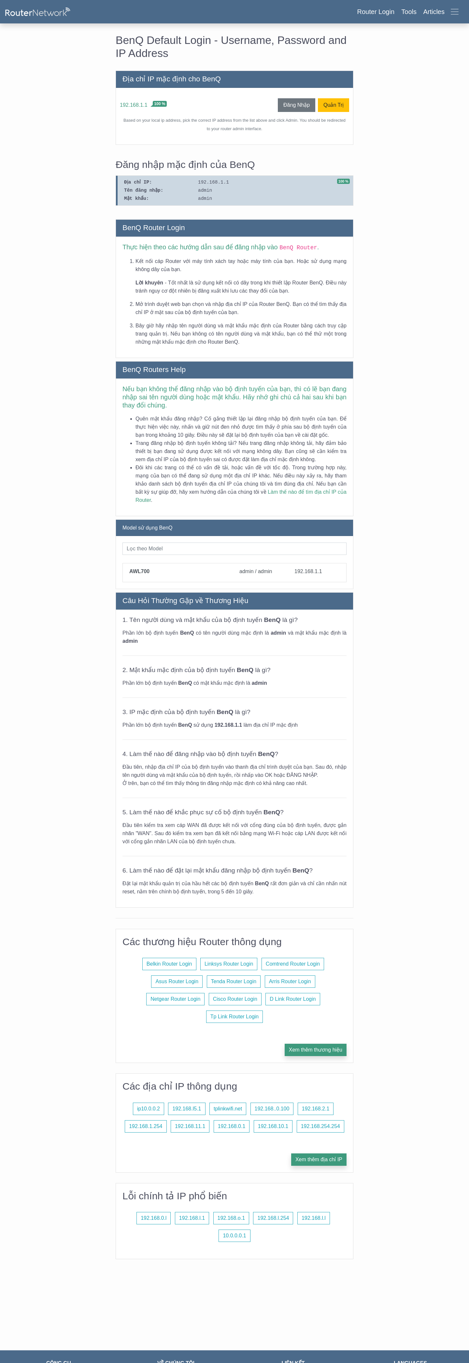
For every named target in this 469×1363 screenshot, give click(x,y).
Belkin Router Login (169, 964)
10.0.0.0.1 (234, 1235)
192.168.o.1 (231, 1218)
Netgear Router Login (175, 999)
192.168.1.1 (134, 105)
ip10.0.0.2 (148, 1108)
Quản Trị (333, 105)
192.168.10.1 (273, 1126)
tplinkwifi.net (228, 1108)
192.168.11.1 (190, 1126)
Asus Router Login (176, 981)
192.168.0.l (153, 1218)
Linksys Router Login (229, 964)
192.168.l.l (314, 1218)
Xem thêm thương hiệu (315, 1050)
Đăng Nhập (296, 105)
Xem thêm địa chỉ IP (318, 1159)
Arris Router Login (290, 981)
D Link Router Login (293, 999)
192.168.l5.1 (186, 1108)
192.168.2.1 (316, 1108)
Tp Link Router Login (234, 1016)
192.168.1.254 (145, 1126)
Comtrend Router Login (293, 964)
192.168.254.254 (320, 1126)
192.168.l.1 (192, 1218)
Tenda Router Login (234, 981)
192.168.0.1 (232, 1126)
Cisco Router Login (235, 999)
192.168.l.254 (273, 1218)
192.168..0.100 (272, 1108)
